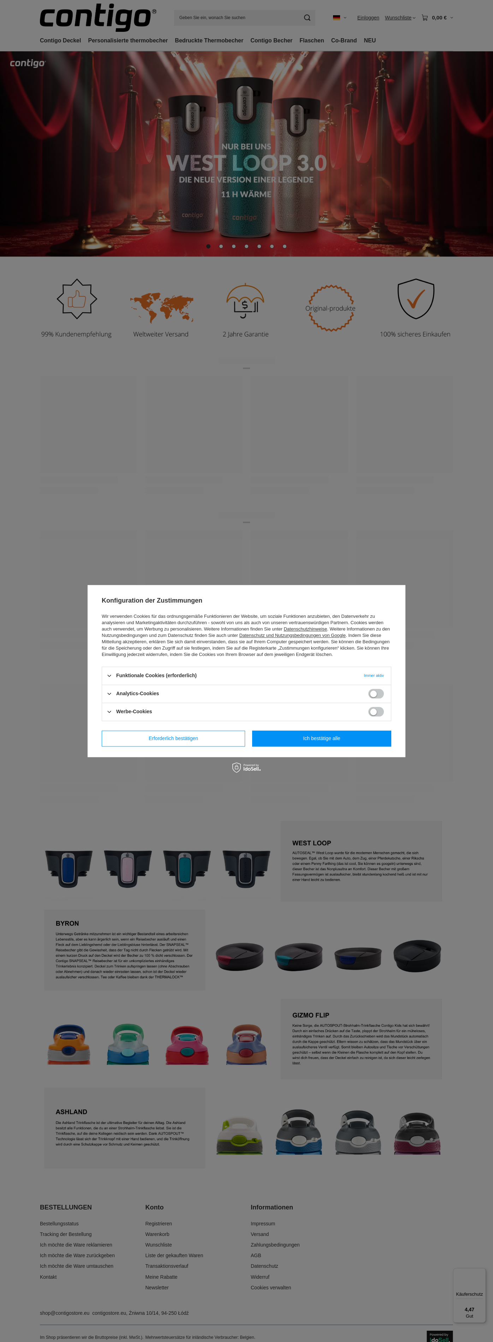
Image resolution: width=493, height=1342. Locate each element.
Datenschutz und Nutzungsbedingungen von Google (292, 635)
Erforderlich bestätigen (173, 738)
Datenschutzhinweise (305, 629)
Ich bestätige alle (321, 738)
